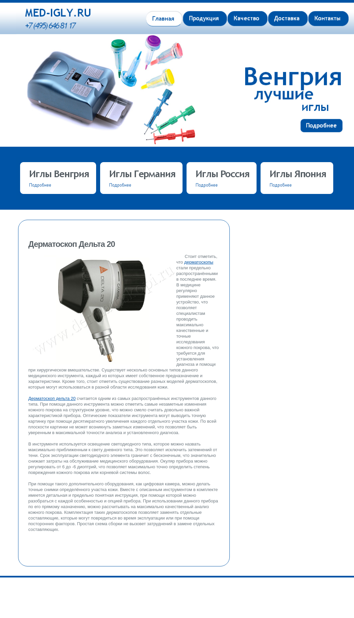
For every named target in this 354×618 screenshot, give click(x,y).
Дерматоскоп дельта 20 (52, 398)
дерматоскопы (198, 262)
